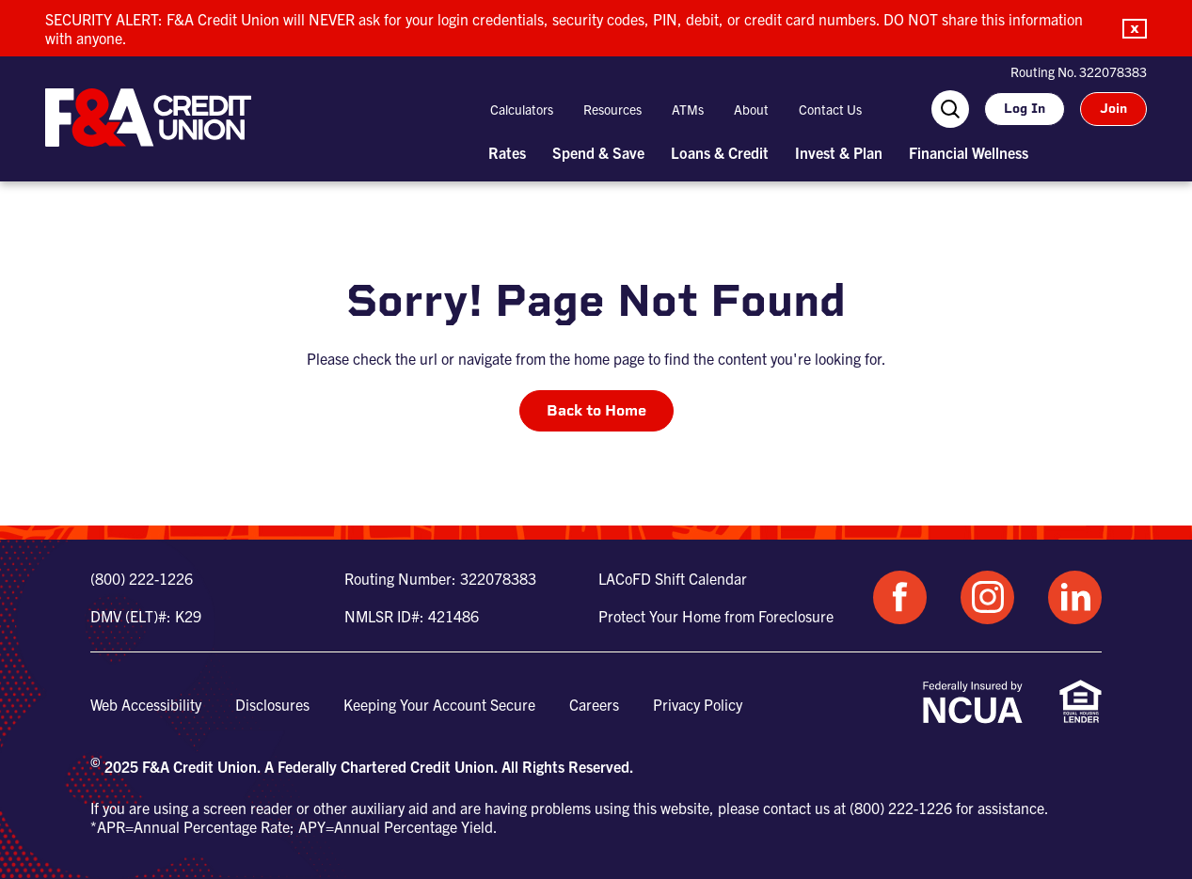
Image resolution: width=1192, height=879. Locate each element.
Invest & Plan (838, 152)
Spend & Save (598, 152)
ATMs (688, 109)
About (751, 109)
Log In (1024, 109)
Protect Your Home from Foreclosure (716, 615)
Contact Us (830, 109)
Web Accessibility (145, 704)
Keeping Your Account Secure (439, 704)
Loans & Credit (720, 152)
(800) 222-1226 (141, 578)
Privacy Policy (697, 704)
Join (1113, 109)
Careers (594, 704)
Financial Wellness (968, 152)
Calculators (521, 109)
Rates (507, 152)
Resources (612, 109)
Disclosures (272, 704)
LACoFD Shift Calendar (672, 578)
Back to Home (596, 410)
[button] (1134, 29)
